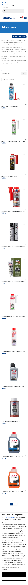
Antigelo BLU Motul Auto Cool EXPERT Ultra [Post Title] (12, 456)
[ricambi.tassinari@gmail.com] (13, 5)
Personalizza (14, 578)
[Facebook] (2, 2)
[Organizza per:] (9, 79)
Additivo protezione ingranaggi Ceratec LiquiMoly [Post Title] (13, 246)
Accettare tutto (14, 574)
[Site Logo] (8, 18)
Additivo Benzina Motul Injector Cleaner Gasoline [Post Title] (13, 141)
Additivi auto (3, 104)
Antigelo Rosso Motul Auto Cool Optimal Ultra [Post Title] (12, 491)
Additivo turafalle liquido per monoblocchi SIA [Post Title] (12, 386)
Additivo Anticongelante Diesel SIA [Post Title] (10, 106)
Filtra (24, 73)
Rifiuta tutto (14, 582)
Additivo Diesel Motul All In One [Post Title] (9, 176)
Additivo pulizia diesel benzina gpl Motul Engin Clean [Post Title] (14, 316)
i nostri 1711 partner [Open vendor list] (9, 517)
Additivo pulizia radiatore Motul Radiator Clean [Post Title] (13, 351)
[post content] (14, 92)
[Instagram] (5, 2)
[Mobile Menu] (25, 18)
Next (16, 504)
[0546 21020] (13, 7)
